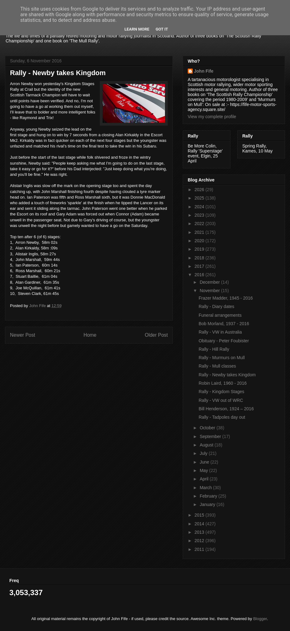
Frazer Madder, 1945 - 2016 (226, 298)
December (210, 282)
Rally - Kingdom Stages (221, 391)
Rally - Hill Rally (214, 349)
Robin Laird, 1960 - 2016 (223, 383)
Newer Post (22, 335)
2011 (200, 549)
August (207, 444)
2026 (200, 189)
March (206, 487)
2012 (200, 540)
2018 (200, 257)
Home (90, 335)
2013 (200, 532)
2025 (200, 197)
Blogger (260, 618)
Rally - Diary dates (216, 306)
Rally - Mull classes (217, 366)
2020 (200, 240)
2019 (200, 249)
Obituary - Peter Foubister (224, 340)
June (205, 462)
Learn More (136, 29)
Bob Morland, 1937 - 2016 (224, 323)
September (211, 436)
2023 (200, 215)
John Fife (203, 71)
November (210, 290)
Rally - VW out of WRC (221, 400)
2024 (200, 206)
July (204, 453)
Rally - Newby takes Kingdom (227, 374)
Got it (162, 29)
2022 (200, 223)
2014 (200, 523)
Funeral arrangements (220, 315)
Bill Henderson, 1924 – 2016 (226, 408)
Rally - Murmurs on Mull (222, 357)
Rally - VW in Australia (220, 332)
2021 (200, 232)
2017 (200, 266)
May (204, 470)
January (208, 504)
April (205, 478)
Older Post (156, 335)
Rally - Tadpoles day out (222, 417)
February (209, 496)
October (208, 427)
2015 (200, 515)
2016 (200, 274)
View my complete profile (212, 116)
